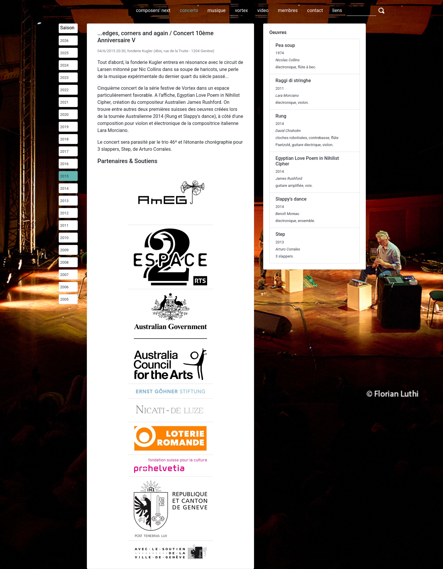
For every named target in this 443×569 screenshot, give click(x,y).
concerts (189, 10)
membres (288, 10)
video (262, 10)
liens (337, 10)
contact (315, 10)
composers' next (153, 10)
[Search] (361, 10)
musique (216, 10)
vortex (241, 10)
